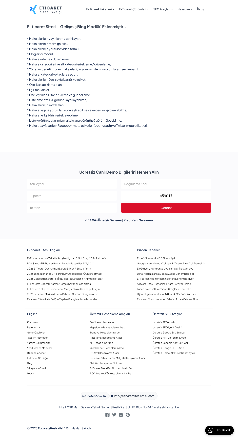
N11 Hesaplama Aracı (102, 342)
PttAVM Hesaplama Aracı (104, 352)
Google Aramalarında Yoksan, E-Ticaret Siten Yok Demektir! (171, 263)
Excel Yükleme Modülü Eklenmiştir (156, 258)
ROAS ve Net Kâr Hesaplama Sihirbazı (111, 373)
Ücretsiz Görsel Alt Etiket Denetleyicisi (174, 352)
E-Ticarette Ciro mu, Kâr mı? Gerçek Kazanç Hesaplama (59, 283)
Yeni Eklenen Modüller (39, 347)
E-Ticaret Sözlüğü (37, 357)
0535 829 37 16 (95, 396)
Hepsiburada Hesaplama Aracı (107, 327)
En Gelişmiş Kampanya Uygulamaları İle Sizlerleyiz (165, 268)
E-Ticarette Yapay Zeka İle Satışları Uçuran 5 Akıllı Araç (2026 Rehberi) (66, 258)
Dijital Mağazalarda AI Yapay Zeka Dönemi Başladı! (165, 273)
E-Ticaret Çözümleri (132, 9)
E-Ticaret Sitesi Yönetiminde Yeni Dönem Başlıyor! (165, 278)
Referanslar (34, 327)
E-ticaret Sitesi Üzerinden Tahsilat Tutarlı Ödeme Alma (167, 299)
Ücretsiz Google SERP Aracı (168, 347)
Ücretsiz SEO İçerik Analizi (167, 327)
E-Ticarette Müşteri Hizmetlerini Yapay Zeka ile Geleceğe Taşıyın (63, 288)
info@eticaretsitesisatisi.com (134, 396)
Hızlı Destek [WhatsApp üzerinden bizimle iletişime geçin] (219, 430)
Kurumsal (32, 322)
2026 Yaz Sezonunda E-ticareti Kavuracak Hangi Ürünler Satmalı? (64, 273)
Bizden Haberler (36, 352)
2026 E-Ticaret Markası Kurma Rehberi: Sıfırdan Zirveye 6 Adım (62, 294)
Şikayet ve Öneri (36, 368)
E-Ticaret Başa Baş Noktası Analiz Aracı (112, 368)
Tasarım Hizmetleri (37, 337)
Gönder (166, 208)
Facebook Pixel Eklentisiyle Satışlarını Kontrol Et (164, 288)
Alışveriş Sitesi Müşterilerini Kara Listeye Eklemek (164, 283)
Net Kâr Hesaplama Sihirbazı (106, 363)
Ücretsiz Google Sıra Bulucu (169, 332)
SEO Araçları (161, 9)
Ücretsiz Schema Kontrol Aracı (170, 342)
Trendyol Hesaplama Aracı (105, 332)
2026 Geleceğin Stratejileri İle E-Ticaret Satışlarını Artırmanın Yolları (65, 278)
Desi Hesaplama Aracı (102, 322)
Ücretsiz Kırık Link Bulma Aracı (169, 337)
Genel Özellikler (36, 332)
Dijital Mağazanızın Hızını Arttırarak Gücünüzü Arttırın (166, 294)
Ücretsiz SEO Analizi (164, 322)
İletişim (202, 9)
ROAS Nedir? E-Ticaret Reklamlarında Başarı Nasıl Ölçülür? (60, 263)
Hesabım (184, 9)
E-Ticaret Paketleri (99, 9)
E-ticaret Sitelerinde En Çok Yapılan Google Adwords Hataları (62, 299)
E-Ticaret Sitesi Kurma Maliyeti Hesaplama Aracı (117, 357)
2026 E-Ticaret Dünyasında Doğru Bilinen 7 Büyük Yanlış (59, 268)
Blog (30, 363)
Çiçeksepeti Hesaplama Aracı (107, 347)
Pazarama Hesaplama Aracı (106, 337)
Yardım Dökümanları (38, 342)
